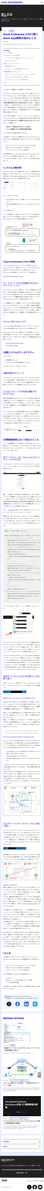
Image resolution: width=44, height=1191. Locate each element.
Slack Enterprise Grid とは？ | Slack (13, 276)
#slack (4, 44)
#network (19, 1089)
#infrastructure (6, 1088)
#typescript (8, 44)
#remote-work (17, 1053)
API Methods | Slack (12, 345)
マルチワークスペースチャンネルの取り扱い (16, 79)
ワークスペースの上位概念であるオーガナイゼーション (19, 58)
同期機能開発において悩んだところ (12, 71)
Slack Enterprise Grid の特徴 (11, 55)
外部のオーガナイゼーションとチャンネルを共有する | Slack (19, 698)
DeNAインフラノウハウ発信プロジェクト (19, 1080)
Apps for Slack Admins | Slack (14, 343)
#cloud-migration (7, 1089)
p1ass (6, 41)
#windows (19, 1126)
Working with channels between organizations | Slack (18, 736)
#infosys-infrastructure (27, 1089)
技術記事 (12, 30)
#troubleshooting (36, 1088)
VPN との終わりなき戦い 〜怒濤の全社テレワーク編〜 (21, 1084)
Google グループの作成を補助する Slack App (17, 69)
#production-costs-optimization (17, 1088)
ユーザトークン (26, 497)
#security (14, 1089)
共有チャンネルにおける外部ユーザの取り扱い (17, 77)
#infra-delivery (6, 1090)
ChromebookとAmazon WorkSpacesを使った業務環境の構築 (21, 1122)
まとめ (5, 82)
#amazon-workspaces (27, 1126)
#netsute (23, 1053)
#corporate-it (29, 44)
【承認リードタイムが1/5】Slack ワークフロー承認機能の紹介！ (21, 1049)
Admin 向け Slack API (11, 60)
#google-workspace (21, 44)
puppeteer (11, 510)
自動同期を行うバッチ (11, 66)
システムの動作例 (8, 52)
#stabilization (28, 1088)
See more (22, 1173)
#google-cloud (6, 1053)
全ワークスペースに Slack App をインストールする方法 (20, 74)
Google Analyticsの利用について (34, 1180)
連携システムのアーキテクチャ (11, 63)
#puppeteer (14, 44)
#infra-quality (36, 1089)
